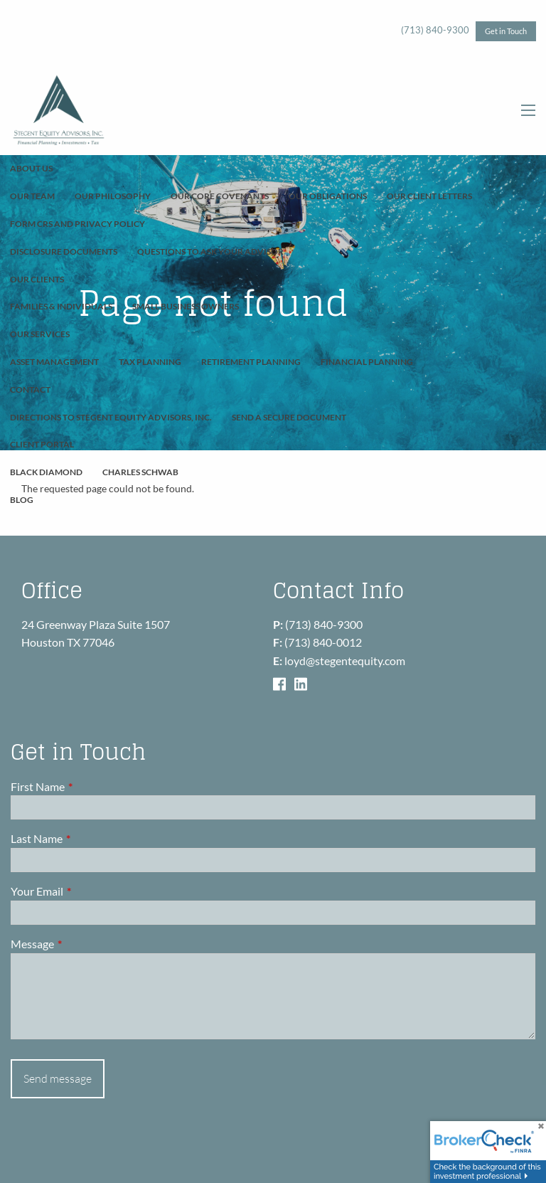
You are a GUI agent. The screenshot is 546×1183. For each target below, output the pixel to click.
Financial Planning (367, 361)
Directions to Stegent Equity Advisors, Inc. (111, 417)
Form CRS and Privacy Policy (77, 223)
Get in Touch (506, 31)
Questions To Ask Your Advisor (210, 251)
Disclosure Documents (63, 251)
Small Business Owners (185, 306)
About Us (31, 168)
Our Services (40, 334)
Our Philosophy (113, 196)
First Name (89, 786)
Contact (30, 389)
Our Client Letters (429, 196)
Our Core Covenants (220, 196)
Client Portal (42, 444)
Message (83, 943)
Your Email (88, 891)
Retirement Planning (251, 361)
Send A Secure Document (289, 417)
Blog (21, 499)
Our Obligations (328, 196)
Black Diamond (46, 472)
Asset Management (54, 361)
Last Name (88, 839)
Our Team (32, 196)
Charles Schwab (140, 472)
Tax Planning (150, 361)
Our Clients (37, 279)
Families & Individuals (61, 306)
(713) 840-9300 (435, 30)
